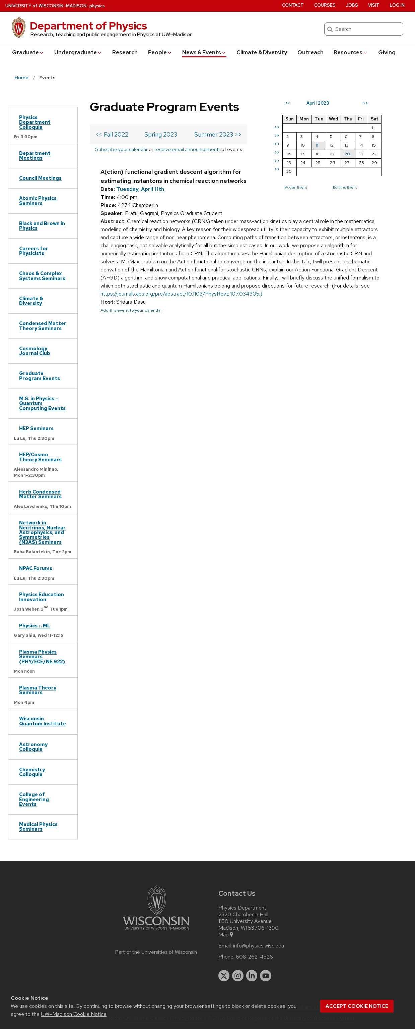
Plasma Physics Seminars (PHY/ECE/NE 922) (42, 657)
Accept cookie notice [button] (357, 1006)
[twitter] (224, 975)
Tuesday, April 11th (140, 189)
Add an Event (296, 187)
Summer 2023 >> (218, 134)
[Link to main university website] (156, 930)
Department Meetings (35, 155)
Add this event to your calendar (131, 310)
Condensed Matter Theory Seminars (42, 325)
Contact (293, 5)
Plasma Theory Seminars (37, 690)
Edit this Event (345, 187)
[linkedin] (252, 975)
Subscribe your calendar (121, 149)
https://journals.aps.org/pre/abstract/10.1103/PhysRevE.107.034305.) (181, 293)
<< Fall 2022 (111, 134)
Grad (28, 52)
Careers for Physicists (33, 250)
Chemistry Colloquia (32, 771)
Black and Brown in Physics (42, 225)
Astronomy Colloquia (33, 746)
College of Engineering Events (34, 799)
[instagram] (238, 975)
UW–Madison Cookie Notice (74, 1014)
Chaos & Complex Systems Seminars (42, 275)
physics (97, 6)
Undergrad (78, 52)
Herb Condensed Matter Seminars (40, 494)
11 (317, 145)
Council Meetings (40, 178)
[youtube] (265, 975)
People (160, 52)
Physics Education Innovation (41, 596)
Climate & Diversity (261, 52)
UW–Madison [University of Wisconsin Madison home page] (45, 6)
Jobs (352, 5)
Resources (351, 52)
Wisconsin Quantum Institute (42, 720)
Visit (373, 5)
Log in (397, 5)
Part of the (156, 952)
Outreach (310, 52)
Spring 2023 (160, 134)
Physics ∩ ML (34, 625)
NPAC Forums (35, 568)
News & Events (204, 52)
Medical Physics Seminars (38, 826)
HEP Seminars (36, 428)
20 (347, 154)
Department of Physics (88, 25)
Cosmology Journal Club (34, 350)
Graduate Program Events (39, 375)
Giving (387, 52)
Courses (325, 5)
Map (226, 934)
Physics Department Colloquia (35, 122)
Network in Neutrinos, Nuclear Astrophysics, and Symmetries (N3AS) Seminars (42, 532)
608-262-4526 (254, 957)
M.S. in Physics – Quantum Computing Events (42, 403)
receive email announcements (187, 149)
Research (125, 52)
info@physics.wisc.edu (258, 945)
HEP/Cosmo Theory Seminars (40, 456)
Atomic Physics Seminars (38, 200)
